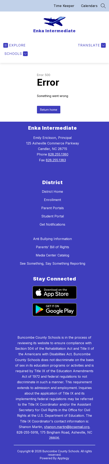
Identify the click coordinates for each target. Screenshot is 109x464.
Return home (48, 109)
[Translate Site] (91, 45)
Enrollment (52, 200)
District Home (52, 191)
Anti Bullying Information (52, 239)
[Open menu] (14, 45)
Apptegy (63, 458)
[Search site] (103, 5)
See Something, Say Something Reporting (52, 263)
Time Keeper (64, 6)
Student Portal (52, 216)
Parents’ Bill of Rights (52, 247)
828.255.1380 (58, 154)
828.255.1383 (56, 160)
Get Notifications (52, 224)
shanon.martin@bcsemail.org (66, 427)
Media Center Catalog (52, 255)
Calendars (89, 6)
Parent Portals (52, 208)
